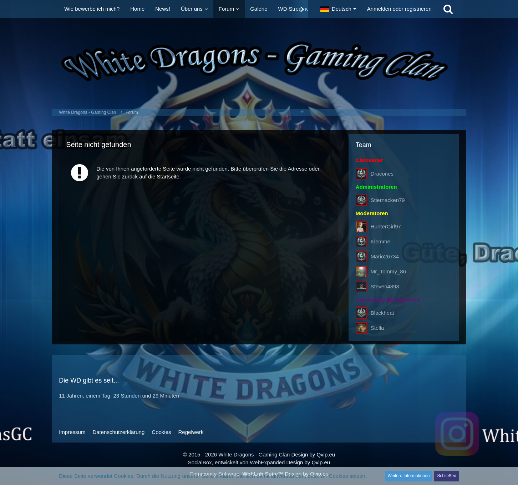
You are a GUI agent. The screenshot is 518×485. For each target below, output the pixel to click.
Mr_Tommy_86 (388, 271)
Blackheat (382, 313)
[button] (338, 9)
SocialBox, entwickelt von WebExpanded (236, 462)
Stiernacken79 (388, 200)
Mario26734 (385, 256)
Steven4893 (385, 286)
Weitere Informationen (409, 475)
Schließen (446, 475)
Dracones (382, 174)
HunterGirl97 (386, 226)
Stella (377, 328)
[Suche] (448, 9)
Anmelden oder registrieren (399, 9)
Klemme (380, 241)
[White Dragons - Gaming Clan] (259, 62)
